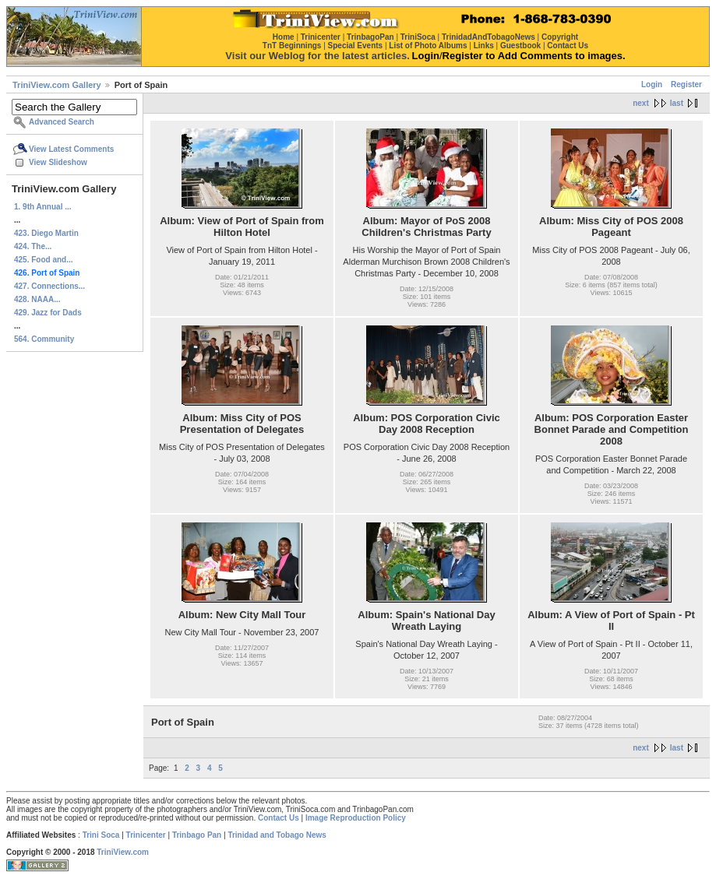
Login (651, 84)
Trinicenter (146, 835)
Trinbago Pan (196, 835)
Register (686, 84)
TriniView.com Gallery (56, 85)
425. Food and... (43, 259)
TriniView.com (123, 852)
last (676, 103)
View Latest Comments (71, 149)
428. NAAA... (37, 299)
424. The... (32, 246)
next (641, 103)
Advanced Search (61, 122)
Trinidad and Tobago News (276, 835)
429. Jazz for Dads (48, 312)
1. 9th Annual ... (43, 206)
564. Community (44, 339)
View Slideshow (58, 162)
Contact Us (278, 818)
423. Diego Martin (46, 233)
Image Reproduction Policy (355, 818)
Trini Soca (101, 835)
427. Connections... (49, 286)
